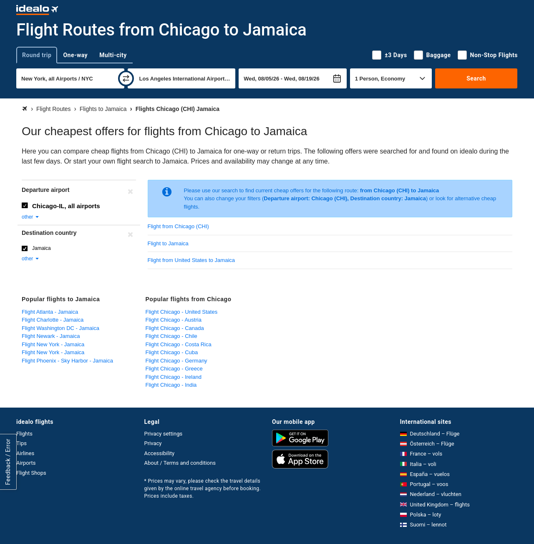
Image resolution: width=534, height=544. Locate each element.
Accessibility (159, 453)
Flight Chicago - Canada (175, 328)
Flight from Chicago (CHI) (178, 226)
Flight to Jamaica (168, 243)
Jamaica (41, 248)
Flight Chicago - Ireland (174, 377)
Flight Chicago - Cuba (172, 352)
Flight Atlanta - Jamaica (50, 312)
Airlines (25, 453)
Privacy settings (163, 434)
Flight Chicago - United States (182, 312)
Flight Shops (31, 473)
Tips (21, 443)
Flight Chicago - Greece (174, 368)
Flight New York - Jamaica (53, 344)
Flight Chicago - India (171, 385)
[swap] (126, 78)
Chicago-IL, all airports (66, 205)
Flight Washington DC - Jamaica (60, 328)
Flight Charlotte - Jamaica (52, 320)
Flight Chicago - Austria (174, 320)
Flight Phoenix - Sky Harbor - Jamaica (67, 361)
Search (476, 78)
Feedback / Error (8, 461)
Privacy (153, 443)
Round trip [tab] (36, 55)
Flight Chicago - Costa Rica (179, 344)
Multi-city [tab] (113, 55)
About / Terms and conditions (180, 463)
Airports (25, 463)
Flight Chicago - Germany (176, 361)
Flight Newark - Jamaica (51, 336)
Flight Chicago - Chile (171, 336)
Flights (24, 434)
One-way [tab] (75, 55)
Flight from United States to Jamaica (191, 260)
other (31, 217)
